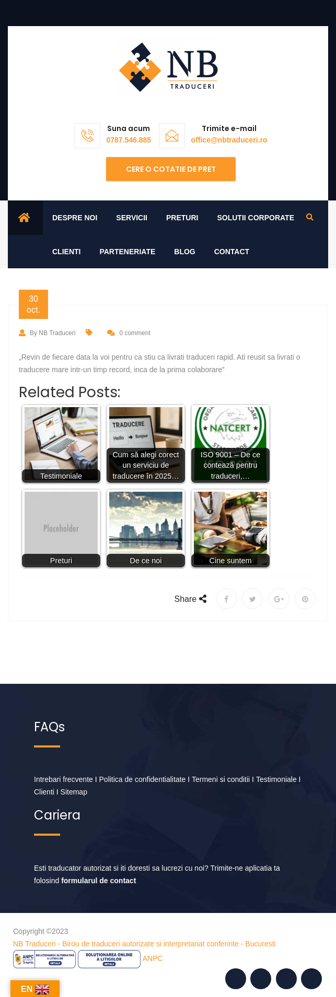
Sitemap (74, 792)
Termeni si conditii (221, 779)
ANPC (153, 958)
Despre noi (74, 217)
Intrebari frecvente (63, 779)
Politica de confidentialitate (142, 779)
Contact (231, 251)
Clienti (66, 251)
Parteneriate (127, 251)
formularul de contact (98, 880)
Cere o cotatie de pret (171, 169)
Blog (184, 251)
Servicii (131, 217)
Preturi (182, 217)
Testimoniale (276, 779)
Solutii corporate (255, 217)
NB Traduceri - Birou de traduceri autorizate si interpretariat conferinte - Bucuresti (144, 944)
